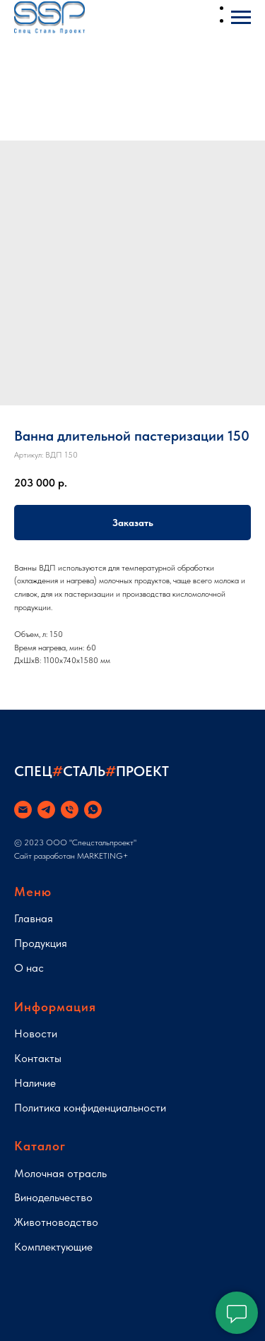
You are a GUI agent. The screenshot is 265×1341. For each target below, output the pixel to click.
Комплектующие (53, 1246)
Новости (35, 1033)
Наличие (35, 1083)
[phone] (69, 809)
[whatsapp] (93, 809)
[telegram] (46, 809)
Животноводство (56, 1222)
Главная (33, 918)
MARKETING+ (103, 856)
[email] (23, 809)
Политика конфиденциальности (90, 1107)
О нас (29, 968)
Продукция (40, 943)
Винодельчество (53, 1197)
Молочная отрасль (60, 1173)
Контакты (37, 1058)
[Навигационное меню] (241, 18)
